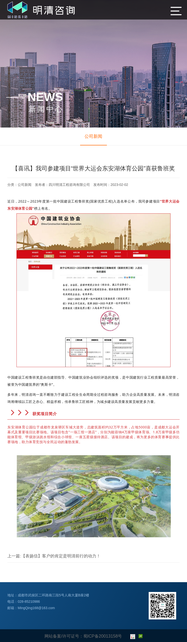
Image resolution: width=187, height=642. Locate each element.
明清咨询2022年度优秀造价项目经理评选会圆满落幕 (144, 558)
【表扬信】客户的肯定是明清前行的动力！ (42, 558)
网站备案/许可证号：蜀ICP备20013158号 (83, 636)
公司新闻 (93, 136)
